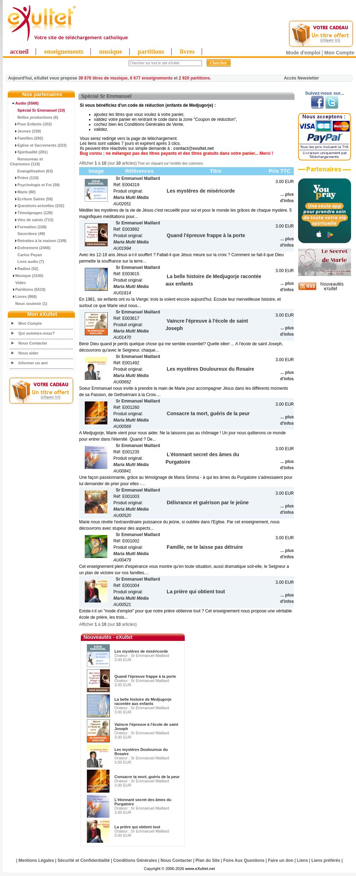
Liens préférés (326, 860)
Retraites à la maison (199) (38, 241)
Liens (302, 860)
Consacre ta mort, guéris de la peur (147, 777)
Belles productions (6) (34, 117)
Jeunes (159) (25, 131)
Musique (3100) (26, 276)
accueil (19, 51)
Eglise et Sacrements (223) (38, 145)
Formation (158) (28, 227)
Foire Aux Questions (244, 860)
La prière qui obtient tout (137, 827)
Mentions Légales (36, 860)
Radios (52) (24, 268)
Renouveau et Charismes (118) (26, 161)
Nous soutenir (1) (28, 303)
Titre (215, 171)
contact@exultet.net (193, 148)
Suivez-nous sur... (324, 93)
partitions (151, 51)
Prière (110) (24, 178)
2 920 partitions (194, 78)
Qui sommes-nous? (36, 333)
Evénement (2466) (30, 248)
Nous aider (28, 353)
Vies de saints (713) (31, 220)
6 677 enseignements (151, 78)
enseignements (63, 51)
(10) (37, 110)
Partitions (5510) (28, 289)
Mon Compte (339, 52)
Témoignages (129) (31, 213)
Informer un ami (33, 363)
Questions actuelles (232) (37, 206)
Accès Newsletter (301, 78)
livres (187, 51)
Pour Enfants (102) (31, 124)
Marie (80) (23, 192)
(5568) (24, 103)
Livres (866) (23, 296)
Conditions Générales (135, 860)
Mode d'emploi (303, 52)
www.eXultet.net (200, 868)
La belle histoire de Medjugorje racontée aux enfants (142, 701)
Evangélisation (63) (31, 171)
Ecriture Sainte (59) (31, 199)
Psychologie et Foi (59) (35, 185)
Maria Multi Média (131, 197)
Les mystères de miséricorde (141, 651)
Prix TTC (280, 171)
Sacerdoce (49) (27, 233)
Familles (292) (26, 138)
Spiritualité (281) (29, 152)
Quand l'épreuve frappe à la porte (145, 676)
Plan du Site (208, 860)
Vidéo (18, 283)
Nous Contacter (32, 343)
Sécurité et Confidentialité (84, 860)
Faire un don (280, 860)
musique (110, 51)
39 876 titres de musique (102, 78)
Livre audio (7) (27, 261)
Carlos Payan (26, 255)
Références (139, 171)
